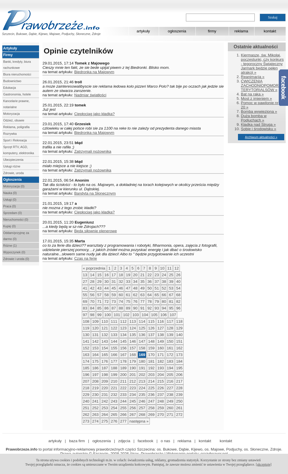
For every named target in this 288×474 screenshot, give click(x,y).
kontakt (270, 31)
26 (178, 275)
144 (114, 341)
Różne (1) (10, 245)
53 (171, 288)
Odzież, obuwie (13, 120)
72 (106, 301)
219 (95, 388)
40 (178, 281)
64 (149, 295)
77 (142, 301)
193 (161, 368)
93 (157, 308)
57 (99, 295)
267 (133, 414)
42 (92, 288)
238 (170, 394)
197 (95, 374)
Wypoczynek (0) (14, 252)
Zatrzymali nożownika (92, 151)
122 (114, 328)
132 (104, 335)
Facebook (283, 87)
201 (133, 374)
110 (104, 321)
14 (92, 275)
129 (179, 328)
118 (179, 321)
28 (92, 281)
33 (128, 281)
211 (123, 381)
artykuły (143, 31)
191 (142, 368)
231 (104, 394)
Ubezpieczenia (13, 159)
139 (170, 335)
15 (99, 275)
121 (104, 328)
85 (99, 308)
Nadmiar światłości (90, 95)
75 (128, 301)
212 (133, 381)
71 (99, 301)
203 (151, 374)
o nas (165, 441)
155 (114, 348)
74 (121, 301)
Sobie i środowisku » (258, 129)
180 (142, 361)
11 (169, 268)
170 (151, 355)
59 (114, 295)
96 (178, 308)
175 (95, 361)
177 (114, 361)
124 (133, 328)
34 (135, 281)
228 (179, 388)
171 (161, 355)
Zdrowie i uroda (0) (16, 259)
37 (157, 281)
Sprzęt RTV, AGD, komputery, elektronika (18, 150)
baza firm (77, 441)
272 (179, 414)
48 (135, 288)
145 (123, 341)
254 (114, 408)
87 (114, 308)
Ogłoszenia (12, 180)
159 (151, 348)
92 (149, 308)
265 (114, 414)
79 (157, 301)
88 (121, 308)
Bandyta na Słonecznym (95, 193)
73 (114, 301)
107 (173, 315)
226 (161, 388)
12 (176, 268)
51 (157, 288)
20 (135, 275)
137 (151, 335)
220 (104, 388)
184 (179, 361)
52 (164, 288)
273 (86, 421)
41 (85, 288)
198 (104, 374)
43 (99, 288)
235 (142, 394)
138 (161, 335)
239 (179, 394)
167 (123, 355)
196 (86, 374)
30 (106, 281)
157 (133, 348)
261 (179, 408)
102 (126, 315)
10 (162, 268)
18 (121, 275)
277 (123, 421)
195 (179, 368)
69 (85, 301)
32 (121, 281)
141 (86, 341)
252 (95, 408)
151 (179, 341)
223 (133, 388)
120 (95, 328)
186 (95, 368)
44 (106, 288)
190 (133, 368)
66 (164, 295)
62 (135, 295)
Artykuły (10, 48)
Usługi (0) (9, 199)
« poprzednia (94, 268)
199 (114, 374)
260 (170, 408)
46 (121, 288)
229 (86, 394)
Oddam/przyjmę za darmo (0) (16, 236)
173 (179, 355)
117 (170, 321)
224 (142, 388)
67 (171, 295)
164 (95, 355)
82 (178, 301)
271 (170, 414)
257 (142, 408)
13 (85, 275)
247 (151, 401)
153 (95, 348)
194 (170, 368)
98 (92, 315)
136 (142, 335)
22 (149, 275)
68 (178, 295)
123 (123, 328)
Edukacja (9, 87)
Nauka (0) (10, 193)
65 (157, 295)
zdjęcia (124, 441)
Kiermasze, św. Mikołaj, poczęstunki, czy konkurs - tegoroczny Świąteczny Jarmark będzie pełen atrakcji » (262, 64)
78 (149, 301)
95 (171, 308)
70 (92, 301)
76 (135, 301)
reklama (241, 31)
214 (151, 381)
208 (95, 381)
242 (104, 401)
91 (142, 308)
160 (161, 348)
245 (133, 401)
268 (142, 414)
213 (142, 381)
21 (142, 275)
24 (164, 275)
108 (86, 321)
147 (142, 341)
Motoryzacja (11, 113)
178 (123, 361)
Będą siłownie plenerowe (95, 231)
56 (92, 295)
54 (178, 288)
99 (99, 315)
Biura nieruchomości (17, 74)
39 (171, 281)
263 (95, 414)
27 (85, 281)
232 (114, 394)
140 (179, 335)
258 (151, 408)
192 (151, 368)
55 (85, 295)
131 (95, 335)
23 (157, 275)
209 (104, 381)
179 (133, 361)
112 (123, 321)
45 (114, 288)
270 (161, 414)
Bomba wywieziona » (259, 111)
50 (149, 288)
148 (151, 341)
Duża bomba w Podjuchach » (254, 118)
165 (104, 355)
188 (114, 368)
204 (161, 374)
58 (106, 295)
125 (142, 328)
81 (171, 301)
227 (170, 388)
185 (86, 368)
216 (170, 381)
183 (170, 361)
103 (135, 315)
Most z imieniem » (256, 98)
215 (161, 381)
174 (86, 361)
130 (86, 335)
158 (142, 348)
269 (151, 414)
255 (123, 408)
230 (95, 394)
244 (123, 401)
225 (151, 388)
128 (170, 328)
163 (86, 355)
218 (86, 388)
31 (114, 281)
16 (106, 275)
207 (86, 381)
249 (170, 401)
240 (86, 401)
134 (123, 335)
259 (161, 408)
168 (133, 355)
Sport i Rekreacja (15, 140)
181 (151, 361)
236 (151, 394)
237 (161, 394)
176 (104, 361)
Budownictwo (12, 81)
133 (114, 335)
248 (161, 401)
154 (104, 348)
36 (149, 281)
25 (171, 275)
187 (104, 368)
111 (114, 321)
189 (123, 368)
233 (123, 394)
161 (170, 348)
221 (114, 388)
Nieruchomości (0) (15, 219)
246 (142, 401)
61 (128, 295)
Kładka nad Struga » (258, 124)
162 (179, 348)
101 (117, 315)
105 (154, 315)
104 (145, 315)
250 (179, 401)
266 (123, 414)
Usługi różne (11, 166)
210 (114, 381)
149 (161, 341)
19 (128, 275)
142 (95, 341)
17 (114, 275)
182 (161, 361)
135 (133, 335)
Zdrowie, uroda (13, 173)
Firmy (8, 55)
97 (85, 315)
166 (114, 355)
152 (86, 348)
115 (151, 321)
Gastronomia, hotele (17, 94)
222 (123, 388)
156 (123, 348)
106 (163, 315)
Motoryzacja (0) (13, 186)
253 (104, 408)
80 (164, 301)
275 (104, 421)
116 (161, 321)
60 (121, 295)
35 (142, 281)
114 (142, 321)
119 (86, 328)
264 (104, 414)
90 (135, 308)
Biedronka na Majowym (94, 72)
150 (170, 341)
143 (104, 341)
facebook (145, 441)
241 (95, 401)
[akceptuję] (264, 464)
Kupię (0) (9, 226)
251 (86, 408)
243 (114, 401)
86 (106, 308)
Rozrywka (10, 133)
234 (133, 394)
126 (151, 328)
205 (170, 374)
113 (133, 321)
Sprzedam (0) (12, 213)
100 (107, 315)
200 (123, 374)
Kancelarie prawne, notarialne (16, 104)
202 (142, 374)
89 (128, 308)
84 (92, 308)
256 (133, 408)
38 (164, 281)
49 (142, 288)
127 (161, 328)
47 (128, 288)
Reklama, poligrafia (16, 127)
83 (85, 308)
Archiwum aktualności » (261, 137)
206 (179, 374)
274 (95, 421)
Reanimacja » (253, 77)
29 (99, 281)
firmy (212, 31)
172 (170, 355)
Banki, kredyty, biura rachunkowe (17, 64)
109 (95, 321)
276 (114, 421)
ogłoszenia (177, 31)
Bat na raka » (252, 94)
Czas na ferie (85, 258)
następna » (139, 421)
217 (179, 381)
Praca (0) (9, 206)
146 (133, 341)
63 (142, 295)
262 (86, 414)
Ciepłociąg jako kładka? (94, 114)
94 (164, 308)
